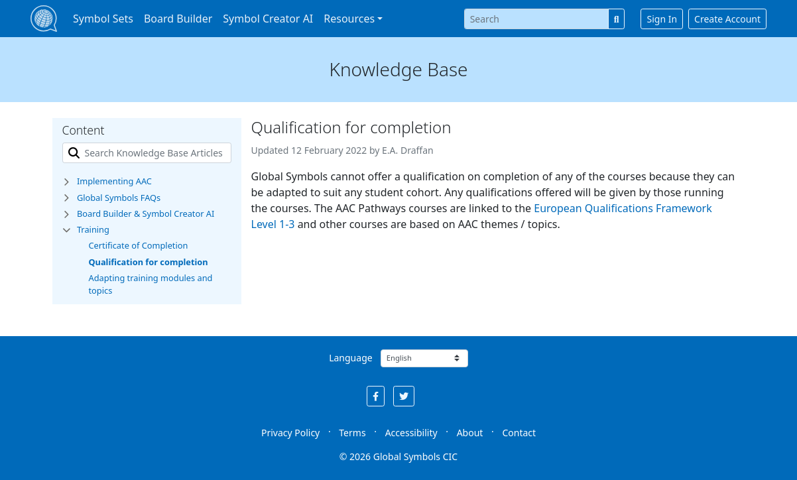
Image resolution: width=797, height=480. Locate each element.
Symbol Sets (103, 18)
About (470, 432)
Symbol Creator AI (268, 18)
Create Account (727, 19)
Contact (519, 432)
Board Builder (178, 18)
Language (350, 357)
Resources (349, 18)
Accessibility (411, 432)
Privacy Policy (290, 432)
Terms (352, 432)
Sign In (661, 19)
